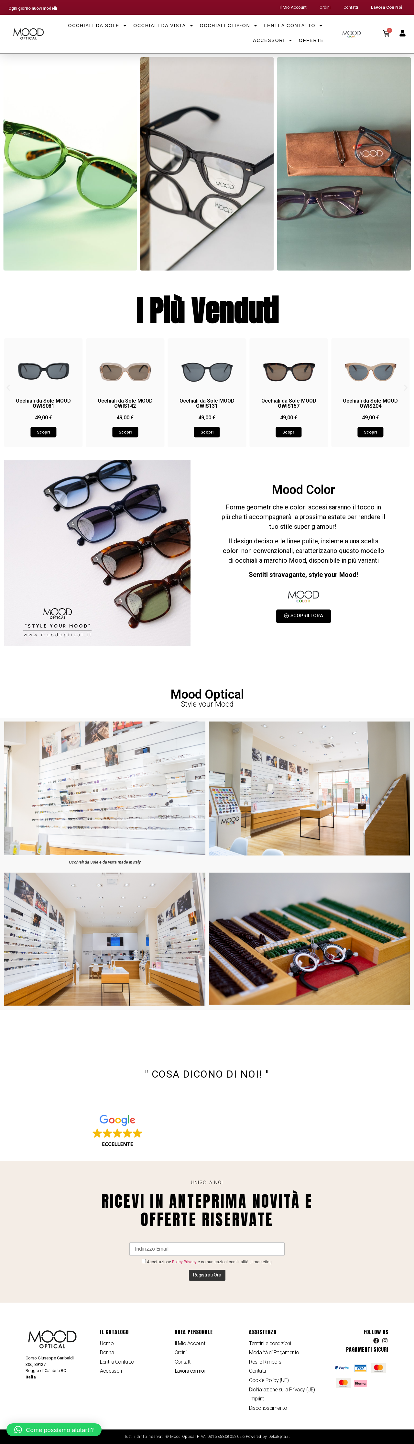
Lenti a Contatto (293, 25)
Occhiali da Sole (97, 25)
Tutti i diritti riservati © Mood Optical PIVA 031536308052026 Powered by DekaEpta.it (207, 1436)
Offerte (311, 40)
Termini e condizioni (270, 1343)
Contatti (350, 7)
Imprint (256, 1399)
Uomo (107, 1343)
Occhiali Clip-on (229, 25)
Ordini (325, 7)
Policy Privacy (184, 1262)
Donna (107, 1352)
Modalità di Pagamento (274, 1352)
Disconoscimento (268, 1408)
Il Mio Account (293, 7)
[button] (8, 388)
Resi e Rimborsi (265, 1362)
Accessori (273, 40)
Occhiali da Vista (163, 25)
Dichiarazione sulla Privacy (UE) (282, 1390)
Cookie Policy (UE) (269, 1380)
